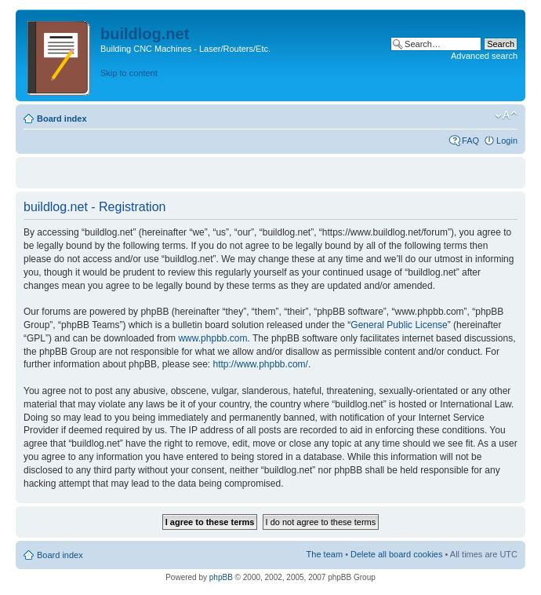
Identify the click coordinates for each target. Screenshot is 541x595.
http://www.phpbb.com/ (259, 364)
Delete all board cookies (396, 554)
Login (506, 140)
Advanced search (484, 55)
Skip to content (129, 73)
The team (325, 554)
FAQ (470, 140)
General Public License (398, 324)
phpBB (221, 577)
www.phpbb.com (212, 338)
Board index (62, 118)
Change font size (506, 115)
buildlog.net (144, 33)
